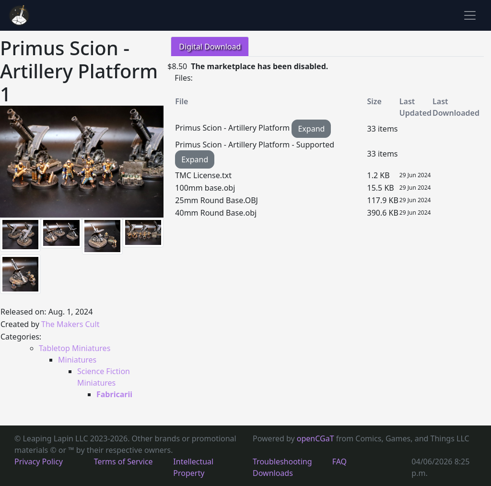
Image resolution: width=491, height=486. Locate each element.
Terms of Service (123, 461)
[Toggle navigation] (469, 15)
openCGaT (316, 438)
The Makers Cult (70, 324)
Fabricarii (114, 394)
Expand (311, 128)
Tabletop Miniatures (74, 348)
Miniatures (77, 359)
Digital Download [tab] (210, 46)
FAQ (339, 461)
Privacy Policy (38, 461)
